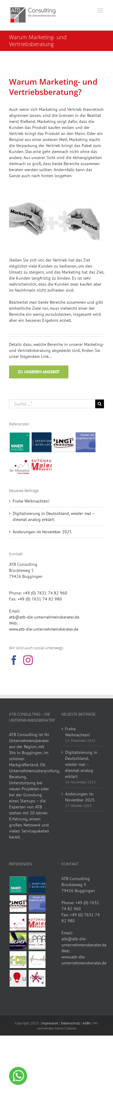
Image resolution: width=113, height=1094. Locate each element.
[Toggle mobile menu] (101, 10)
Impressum (50, 1023)
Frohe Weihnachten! (31, 501)
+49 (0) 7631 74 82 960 (45, 593)
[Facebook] (14, 660)
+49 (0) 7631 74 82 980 (39, 599)
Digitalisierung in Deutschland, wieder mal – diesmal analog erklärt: (81, 764)
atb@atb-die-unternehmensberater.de (44, 617)
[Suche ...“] (52, 404)
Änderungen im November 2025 (42, 531)
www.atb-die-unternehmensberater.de (43, 629)
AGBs (86, 1023)
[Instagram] (28, 660)
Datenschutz (70, 1023)
